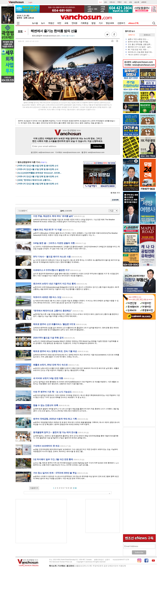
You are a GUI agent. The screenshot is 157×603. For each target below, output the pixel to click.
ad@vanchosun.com (46, 152)
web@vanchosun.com (96, 152)
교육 (66, 23)
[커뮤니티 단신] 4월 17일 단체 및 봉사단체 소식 (37, 169)
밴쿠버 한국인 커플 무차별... (137, 42)
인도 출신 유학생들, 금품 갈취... (139, 44)
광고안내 (70, 566)
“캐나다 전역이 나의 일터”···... (138, 55)
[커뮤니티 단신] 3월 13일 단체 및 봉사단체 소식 (37, 184)
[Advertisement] (41, 521)
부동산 (51, 23)
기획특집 (84, 23)
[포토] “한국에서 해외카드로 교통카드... (34, 180)
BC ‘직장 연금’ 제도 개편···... (137, 49)
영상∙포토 (110, 23)
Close (10, 5)
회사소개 (52, 566)
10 (71, 488)
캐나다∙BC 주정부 (91, 566)
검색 (62, 211)
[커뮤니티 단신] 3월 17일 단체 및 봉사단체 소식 (37, 176)
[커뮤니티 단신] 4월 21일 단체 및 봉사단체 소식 (37, 166)
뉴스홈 (35, 23)
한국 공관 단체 (105, 566)
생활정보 (78, 566)
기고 (101, 23)
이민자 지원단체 (119, 566)
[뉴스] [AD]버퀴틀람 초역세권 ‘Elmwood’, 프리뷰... (39, 173)
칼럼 (93, 23)
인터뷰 (74, 23)
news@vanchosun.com (51, 36)
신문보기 (121, 23)
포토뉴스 (147, 35)
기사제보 (61, 566)
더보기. (43, 162)
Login (30, 2)
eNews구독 (133, 23)
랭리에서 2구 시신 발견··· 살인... (139, 47)
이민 (59, 23)
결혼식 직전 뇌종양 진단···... (137, 39)
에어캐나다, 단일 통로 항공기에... (139, 52)
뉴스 (43, 23)
